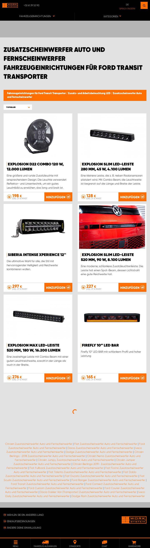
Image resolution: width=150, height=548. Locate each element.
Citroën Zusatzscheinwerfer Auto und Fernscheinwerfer (38, 443)
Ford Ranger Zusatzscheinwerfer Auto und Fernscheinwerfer (108, 480)
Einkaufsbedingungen (21, 521)
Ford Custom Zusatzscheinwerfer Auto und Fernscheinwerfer (66, 488)
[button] (18, 107)
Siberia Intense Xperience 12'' (37, 255)
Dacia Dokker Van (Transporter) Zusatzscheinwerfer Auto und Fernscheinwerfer (88, 492)
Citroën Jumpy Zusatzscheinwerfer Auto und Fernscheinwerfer (76, 460)
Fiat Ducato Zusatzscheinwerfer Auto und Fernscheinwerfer (101, 476)
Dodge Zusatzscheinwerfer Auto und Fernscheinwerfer (99, 452)
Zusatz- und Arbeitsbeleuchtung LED (89, 93)
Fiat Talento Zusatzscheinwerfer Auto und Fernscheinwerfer (84, 472)
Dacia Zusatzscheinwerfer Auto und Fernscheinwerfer (100, 448)
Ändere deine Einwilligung (24, 527)
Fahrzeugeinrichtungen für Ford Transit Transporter (36, 93)
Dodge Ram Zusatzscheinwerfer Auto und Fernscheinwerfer (108, 496)
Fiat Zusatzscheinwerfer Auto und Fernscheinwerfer (105, 443)
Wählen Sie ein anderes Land (25, 514)
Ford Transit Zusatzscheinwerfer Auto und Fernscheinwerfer (47, 484)
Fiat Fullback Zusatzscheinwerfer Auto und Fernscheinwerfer (66, 468)
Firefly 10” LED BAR (100, 345)
